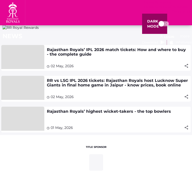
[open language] (167, 37)
